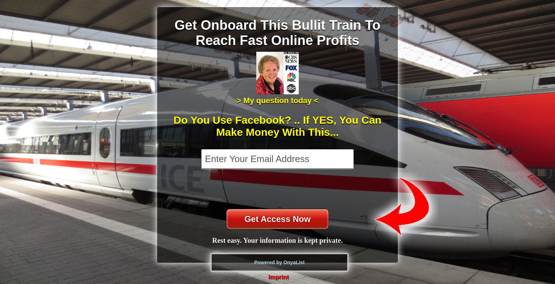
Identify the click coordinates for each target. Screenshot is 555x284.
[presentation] (278, 190)
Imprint (278, 277)
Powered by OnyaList (279, 262)
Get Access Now (277, 219)
